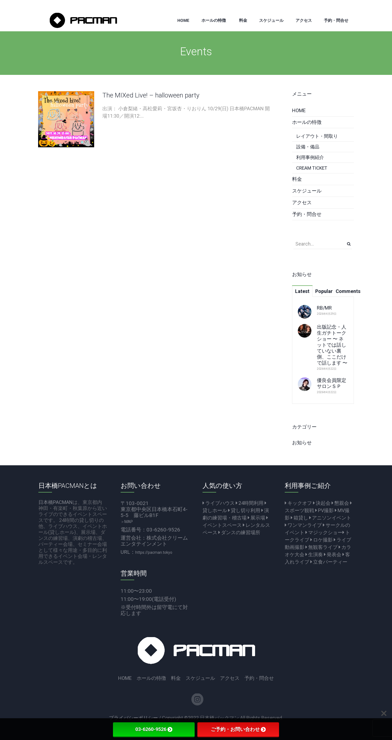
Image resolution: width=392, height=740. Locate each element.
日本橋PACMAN (55, 502)
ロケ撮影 (321, 540)
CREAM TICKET (311, 168)
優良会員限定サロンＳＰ (331, 383)
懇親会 (340, 503)
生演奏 (314, 554)
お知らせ (302, 442)
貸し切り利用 (244, 510)
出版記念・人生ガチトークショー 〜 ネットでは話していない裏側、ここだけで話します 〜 (332, 345)
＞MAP (127, 521)
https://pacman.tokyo (153, 552)
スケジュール (306, 191)
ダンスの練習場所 (239, 532)
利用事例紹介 (310, 157)
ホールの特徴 (306, 122)
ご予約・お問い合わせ (238, 729)
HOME (299, 110)
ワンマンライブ (303, 525)
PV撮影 (324, 510)
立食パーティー (328, 562)
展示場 (256, 518)
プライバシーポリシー (133, 718)
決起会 (321, 503)
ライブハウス (219, 503)
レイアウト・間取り (317, 136)
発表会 (332, 554)
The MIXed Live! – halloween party (150, 95)
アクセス (302, 202)
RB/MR (324, 308)
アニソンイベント (330, 518)
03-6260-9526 (153, 729)
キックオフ (298, 503)
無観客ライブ (321, 547)
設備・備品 (307, 146)
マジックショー (323, 532)
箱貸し (299, 518)
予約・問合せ (306, 214)
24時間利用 (250, 503)
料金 (297, 179)
